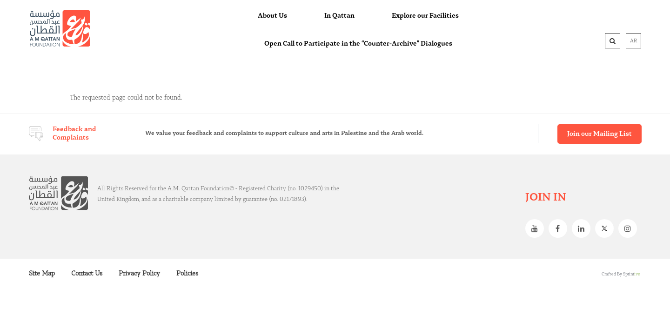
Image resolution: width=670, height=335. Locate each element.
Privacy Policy (139, 273)
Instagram (630, 228)
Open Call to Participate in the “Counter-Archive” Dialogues (358, 44)
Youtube (537, 228)
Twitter (606, 228)
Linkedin (583, 228)
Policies (187, 273)
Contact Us (86, 273)
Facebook (560, 228)
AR (633, 41)
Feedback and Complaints (74, 133)
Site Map (42, 273)
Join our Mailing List (599, 134)
